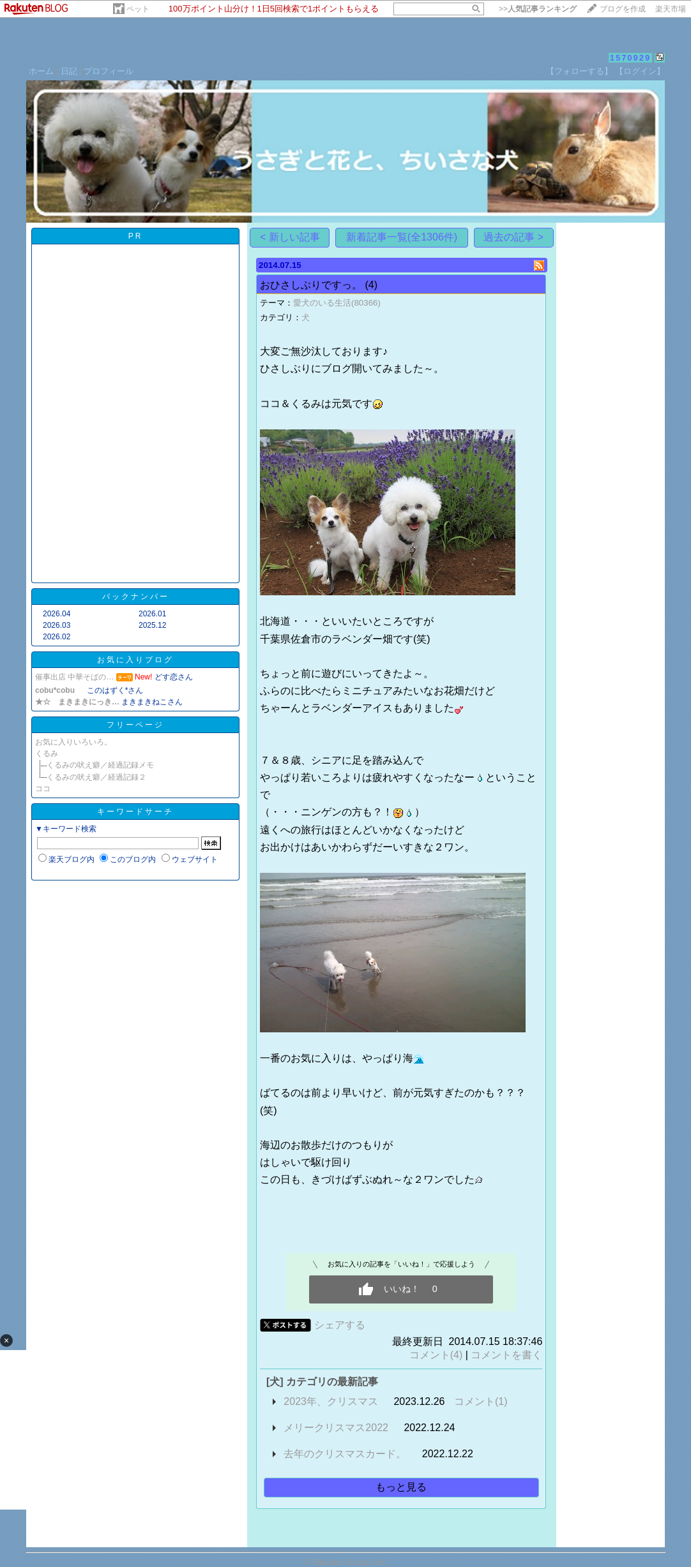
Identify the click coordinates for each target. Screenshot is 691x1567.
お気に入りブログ (135, 659)
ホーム (41, 71)
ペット (137, 8)
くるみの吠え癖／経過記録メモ (100, 765)
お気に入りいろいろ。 (73, 742)
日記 (69, 71)
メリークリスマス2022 (336, 1427)
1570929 (630, 58)
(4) (371, 284)
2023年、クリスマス (331, 1401)
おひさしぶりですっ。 (311, 284)
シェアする (339, 1324)
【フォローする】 (579, 71)
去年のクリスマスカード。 (345, 1453)
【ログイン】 (640, 71)
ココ (42, 788)
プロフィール (108, 71)
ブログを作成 (623, 8)
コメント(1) (481, 1401)
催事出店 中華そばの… (74, 676)
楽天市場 (670, 8)
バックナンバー (135, 596)
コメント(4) (436, 1354)
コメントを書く (506, 1354)
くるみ (46, 753)
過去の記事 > (513, 237)
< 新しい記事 (290, 237)
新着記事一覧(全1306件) (401, 237)
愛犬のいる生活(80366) (337, 303)
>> (538, 8)
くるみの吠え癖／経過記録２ (96, 777)
